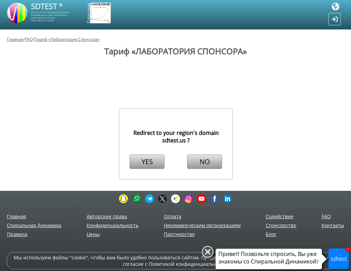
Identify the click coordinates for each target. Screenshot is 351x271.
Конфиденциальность (112, 225)
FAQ (29, 39)
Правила (17, 234)
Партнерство (179, 234)
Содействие (279, 216)
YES (147, 161)
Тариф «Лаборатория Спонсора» (67, 39)
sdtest (340, 255)
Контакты (333, 225)
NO (204, 161)
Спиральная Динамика (34, 225)
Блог (271, 234)
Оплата (172, 216)
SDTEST (46, 6)
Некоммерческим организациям (202, 225)
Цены (93, 234)
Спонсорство (281, 225)
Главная (15, 39)
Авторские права (107, 216)
